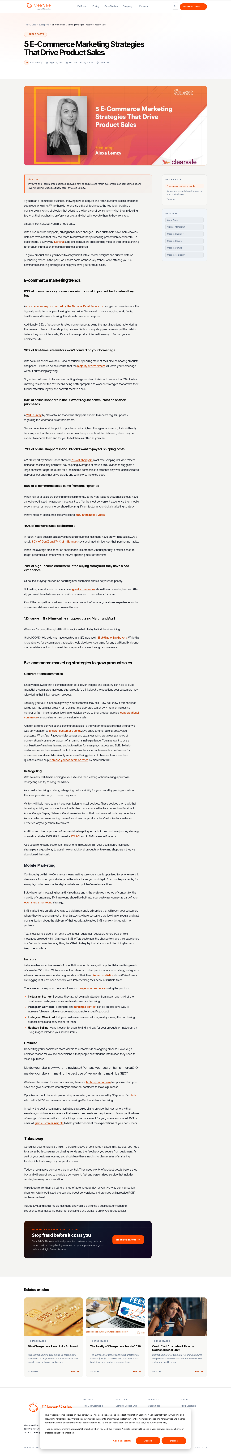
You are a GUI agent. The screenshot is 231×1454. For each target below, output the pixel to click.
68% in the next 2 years (90, 514)
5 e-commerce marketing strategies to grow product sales (184, 192)
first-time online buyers (112, 637)
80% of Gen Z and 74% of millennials (55, 541)
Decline (174, 1440)
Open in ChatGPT (175, 234)
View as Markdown (176, 227)
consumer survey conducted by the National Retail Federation (65, 306)
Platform (81, 6)
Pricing (96, 6)
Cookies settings (122, 1440)
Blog (34, 25)
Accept (148, 1440)
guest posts (44, 25)
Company (128, 6)
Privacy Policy (201, 1447)
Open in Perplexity (176, 255)
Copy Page (172, 220)
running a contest (85, 1006)
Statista (59, 241)
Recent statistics (103, 975)
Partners (143, 6)
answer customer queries (65, 730)
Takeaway (171, 199)
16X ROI (75, 836)
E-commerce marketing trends (181, 186)
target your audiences (93, 988)
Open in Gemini (174, 248)
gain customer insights (49, 1123)
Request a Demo (193, 6)
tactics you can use (98, 1082)
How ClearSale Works (93, 1406)
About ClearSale (188, 1406)
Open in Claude (174, 241)
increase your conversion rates (68, 760)
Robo (134, 1095)
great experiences (83, 589)
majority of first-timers (91, 366)
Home (27, 25)
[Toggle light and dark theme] (175, 6)
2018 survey (34, 415)
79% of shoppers (82, 460)
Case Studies (111, 6)
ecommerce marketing (38, 902)
